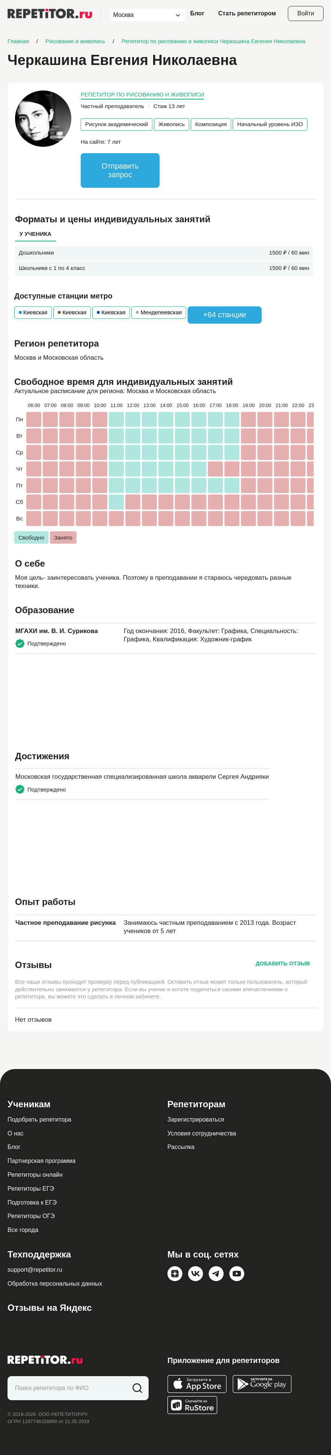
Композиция (211, 124)
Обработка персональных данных (55, 1283)
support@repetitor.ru (35, 1270)
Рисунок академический (116, 124)
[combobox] (140, 15)
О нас (16, 1133)
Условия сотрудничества (201, 1133)
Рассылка (180, 1147)
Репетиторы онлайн (35, 1175)
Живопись (171, 124)
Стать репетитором (247, 13)
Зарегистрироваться (195, 1119)
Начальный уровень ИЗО (270, 124)
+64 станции (224, 315)
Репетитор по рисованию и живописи (142, 94)
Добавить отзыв (283, 963)
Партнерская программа (41, 1161)
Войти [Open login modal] (305, 13)
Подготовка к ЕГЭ (32, 1202)
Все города (23, 1230)
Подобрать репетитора (39, 1119)
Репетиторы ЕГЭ (31, 1188)
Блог (197, 13)
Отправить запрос (119, 170)
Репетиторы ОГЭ (31, 1216)
